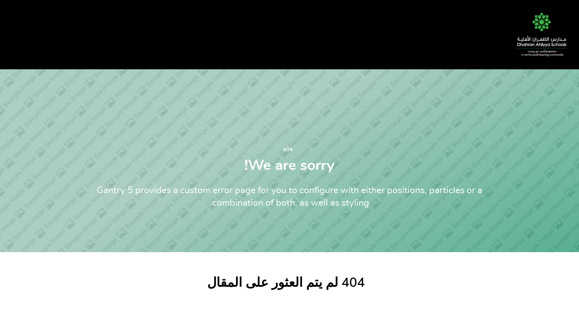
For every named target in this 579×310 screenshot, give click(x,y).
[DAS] (538, 32)
